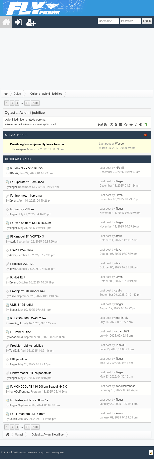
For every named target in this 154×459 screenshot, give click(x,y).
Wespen (21, 149)
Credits (47, 452)
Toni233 (14, 350)
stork (12, 241)
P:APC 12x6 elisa (21, 250)
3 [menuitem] (17, 103)
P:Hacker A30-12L (22, 264)
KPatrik (13, 173)
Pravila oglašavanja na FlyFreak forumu (37, 144)
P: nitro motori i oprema (26, 195)
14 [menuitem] (27, 103)
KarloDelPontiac (19, 391)
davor (12, 255)
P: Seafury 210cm (22, 209)
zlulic (12, 296)
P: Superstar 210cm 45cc (27, 182)
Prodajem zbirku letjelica (26, 345)
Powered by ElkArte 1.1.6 (30, 452)
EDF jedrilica (18, 359)
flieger (13, 187)
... (22, 103)
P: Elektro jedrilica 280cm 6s (29, 400)
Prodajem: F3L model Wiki (27, 291)
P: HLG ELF (17, 277)
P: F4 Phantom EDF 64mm (27, 414)
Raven (13, 418)
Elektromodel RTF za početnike (30, 373)
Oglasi (17, 93)
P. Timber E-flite (20, 332)
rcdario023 (16, 337)
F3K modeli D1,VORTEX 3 (27, 236)
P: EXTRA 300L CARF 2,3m (28, 318)
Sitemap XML (58, 452)
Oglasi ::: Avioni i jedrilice (46, 93)
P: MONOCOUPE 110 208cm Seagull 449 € (38, 386)
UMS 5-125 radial (21, 305)
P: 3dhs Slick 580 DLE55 (26, 168)
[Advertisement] (77, 58)
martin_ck (15, 323)
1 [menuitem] (7, 103)
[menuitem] (6, 22)
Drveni (13, 200)
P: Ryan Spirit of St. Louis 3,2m (30, 223)
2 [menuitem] (12, 103)
